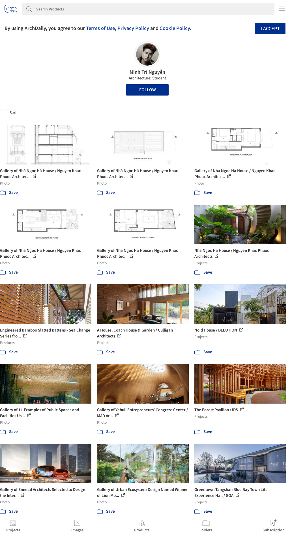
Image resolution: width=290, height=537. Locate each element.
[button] (10, 113)
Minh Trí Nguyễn (147, 72)
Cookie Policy (175, 28)
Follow (147, 90)
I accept (270, 28)
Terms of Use (100, 28)
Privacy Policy (133, 28)
